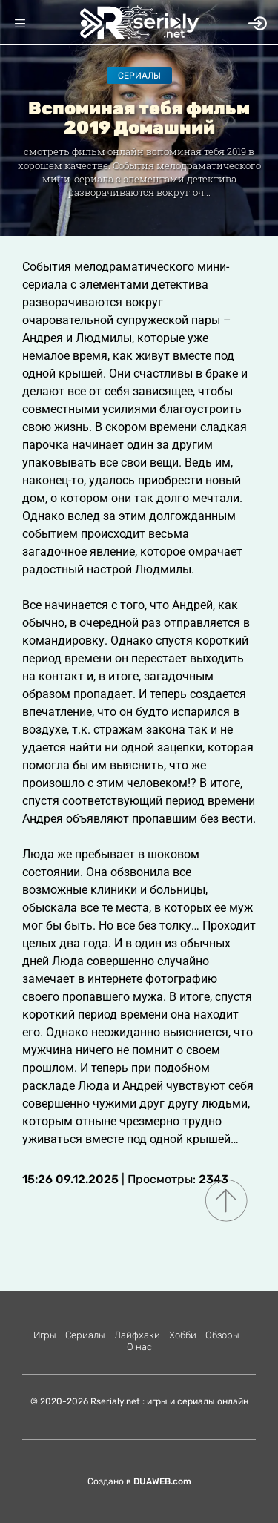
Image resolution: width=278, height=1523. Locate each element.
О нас (139, 1346)
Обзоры (222, 1335)
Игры (44, 1335)
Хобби (182, 1335)
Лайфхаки (137, 1335)
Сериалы (139, 75)
